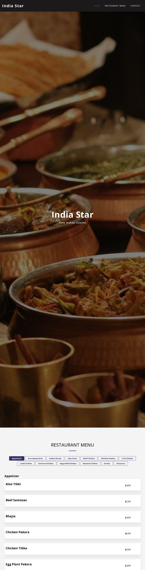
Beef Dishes (89, 459)
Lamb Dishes (26, 464)
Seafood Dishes (45, 464)
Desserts (120, 464)
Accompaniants (35, 459)
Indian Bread (55, 459)
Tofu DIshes (127, 459)
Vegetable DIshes (68, 464)
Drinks (107, 464)
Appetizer (17, 459)
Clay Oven (72, 459)
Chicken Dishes (108, 459)
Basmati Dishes (90, 464)
